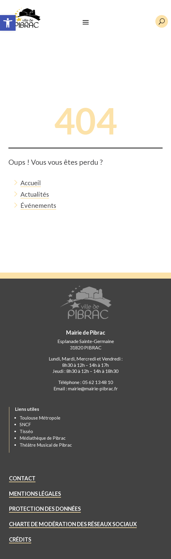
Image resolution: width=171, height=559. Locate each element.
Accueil (30, 182)
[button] (8, 23)
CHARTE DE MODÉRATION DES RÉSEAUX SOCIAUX (73, 524)
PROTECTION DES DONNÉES (45, 508)
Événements (38, 205)
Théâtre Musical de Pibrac (46, 445)
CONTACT (22, 478)
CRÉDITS (20, 539)
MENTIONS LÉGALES (35, 493)
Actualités (34, 194)
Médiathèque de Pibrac (43, 438)
